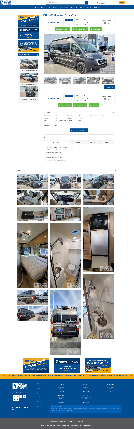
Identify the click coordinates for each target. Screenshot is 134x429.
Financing (39, 401)
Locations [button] (97, 7)
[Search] (65, 3)
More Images (107, 87)
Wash (39, 396)
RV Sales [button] (35, 7)
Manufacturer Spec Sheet (77, 130)
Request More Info (62, 29)
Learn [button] (71, 7)
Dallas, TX (85, 384)
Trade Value (95, 29)
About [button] (89, 7)
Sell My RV (44, 7)
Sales (39, 388)
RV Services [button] (63, 7)
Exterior (77, 142)
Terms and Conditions (46, 425)
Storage (39, 394)
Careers (39, 409)
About (39, 404)
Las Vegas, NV (110, 384)
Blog (77, 7)
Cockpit (107, 142)
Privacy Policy (57, 425)
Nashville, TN (61, 395)
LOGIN (122, 2)
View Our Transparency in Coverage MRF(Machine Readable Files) (77, 425)
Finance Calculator (79, 29)
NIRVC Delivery (56, 142)
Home (39, 386)
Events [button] (82, 7)
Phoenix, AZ (86, 395)
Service (38, 391)
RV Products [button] (52, 7)
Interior (93, 142)
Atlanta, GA (61, 384)
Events (38, 399)
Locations (39, 407)
